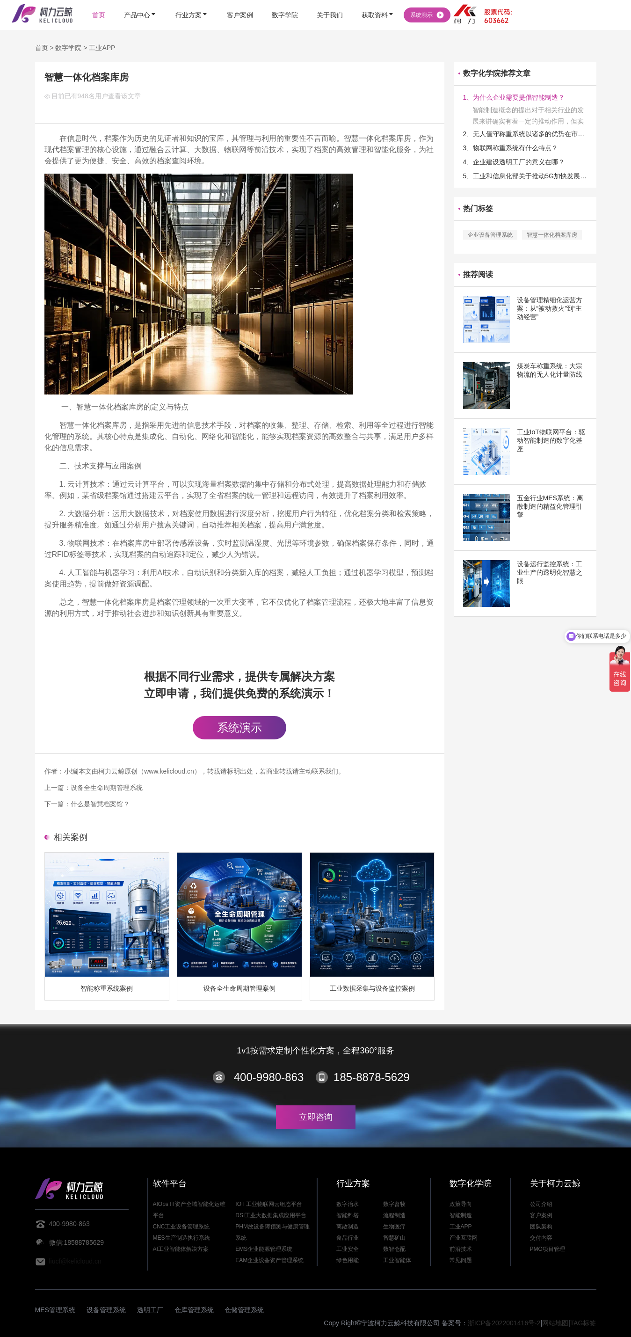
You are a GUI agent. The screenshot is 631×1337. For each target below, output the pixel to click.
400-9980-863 (269, 1077)
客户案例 (541, 1215)
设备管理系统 (106, 1310)
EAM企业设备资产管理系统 (269, 1260)
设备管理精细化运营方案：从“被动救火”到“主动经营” (549, 308)
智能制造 (461, 1215)
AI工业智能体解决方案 (181, 1249)
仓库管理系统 (194, 1310)
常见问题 (461, 1260)
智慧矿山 (394, 1238)
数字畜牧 (394, 1204)
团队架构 (541, 1226)
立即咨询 (316, 1117)
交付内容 (541, 1238)
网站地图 (555, 1323)
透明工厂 (150, 1310)
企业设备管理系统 (490, 235)
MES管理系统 (55, 1310)
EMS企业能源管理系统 (263, 1249)
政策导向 (461, 1204)
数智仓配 (394, 1249)
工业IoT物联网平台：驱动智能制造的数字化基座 (551, 440)
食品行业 (347, 1238)
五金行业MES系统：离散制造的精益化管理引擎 (550, 506)
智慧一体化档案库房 (552, 235)
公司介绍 (541, 1204)
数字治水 (347, 1204)
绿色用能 (347, 1260)
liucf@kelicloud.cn (75, 1261)
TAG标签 (583, 1323)
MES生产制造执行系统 (181, 1238)
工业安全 (347, 1249)
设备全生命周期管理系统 (107, 787)
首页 (41, 47)
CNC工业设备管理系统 (181, 1226)
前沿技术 (461, 1249)
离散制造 (347, 1226)
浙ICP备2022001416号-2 (504, 1323)
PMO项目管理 (547, 1249)
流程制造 (394, 1215)
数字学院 (68, 47)
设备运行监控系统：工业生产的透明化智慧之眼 (549, 572)
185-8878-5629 (372, 1077)
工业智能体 (397, 1260)
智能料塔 (347, 1215)
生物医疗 (394, 1226)
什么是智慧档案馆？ (100, 804)
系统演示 (239, 727)
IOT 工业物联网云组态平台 (268, 1204)
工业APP (102, 47)
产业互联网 (464, 1238)
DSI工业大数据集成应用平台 (270, 1215)
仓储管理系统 (244, 1310)
